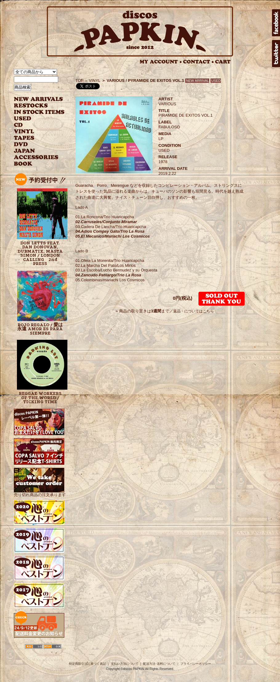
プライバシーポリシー (195, 663)
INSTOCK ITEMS (39, 112)
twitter (276, 53)
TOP (79, 80)
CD (18, 125)
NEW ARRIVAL (38, 99)
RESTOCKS (34, 105)
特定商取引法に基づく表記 (87, 663)
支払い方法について (124, 663)
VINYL (24, 131)
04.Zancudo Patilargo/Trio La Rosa (108, 275)
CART (223, 62)
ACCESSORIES (36, 157)
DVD (21, 144)
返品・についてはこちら (193, 311)
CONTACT (198, 62)
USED (34, 118)
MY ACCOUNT (161, 62)
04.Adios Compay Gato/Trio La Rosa (109, 231)
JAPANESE (34, 151)
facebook (276, 22)
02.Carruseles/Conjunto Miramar (106, 221)
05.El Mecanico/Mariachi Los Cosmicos (112, 236)
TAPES (24, 138)
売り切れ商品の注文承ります (40, 492)
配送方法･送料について (159, 663)
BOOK (23, 164)
